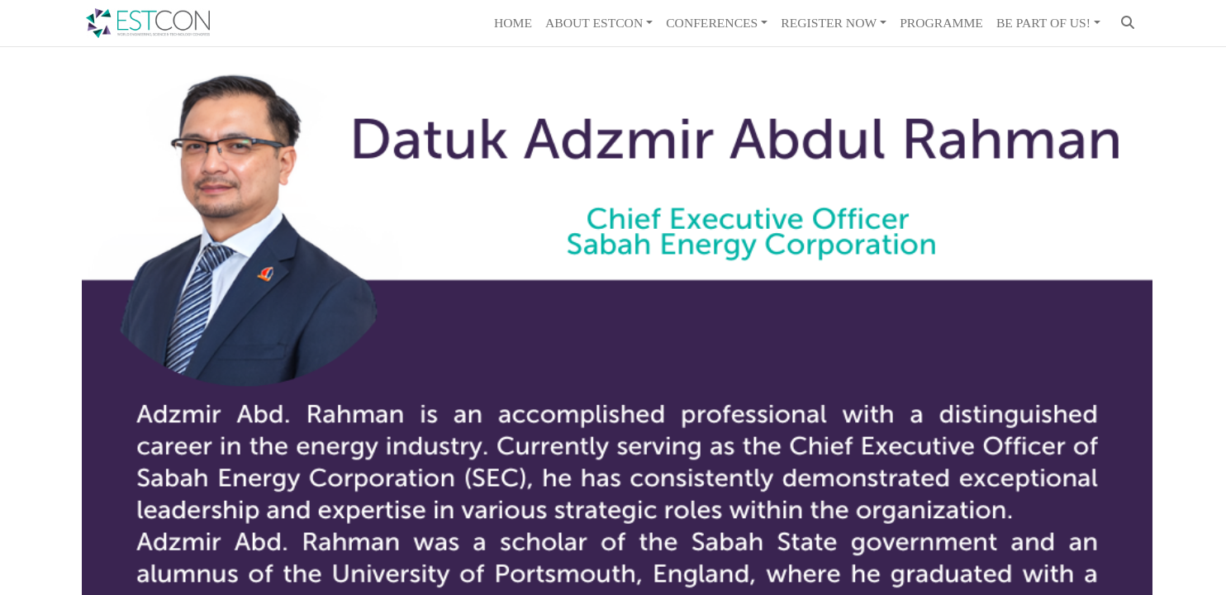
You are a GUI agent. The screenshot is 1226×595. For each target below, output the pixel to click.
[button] (1127, 23)
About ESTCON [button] (594, 23)
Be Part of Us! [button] (1043, 23)
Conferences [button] (712, 23)
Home (513, 23)
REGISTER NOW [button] (829, 23)
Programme (941, 23)
